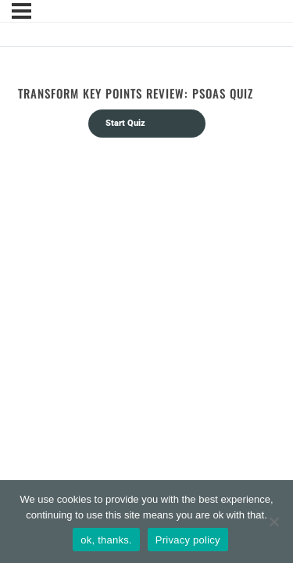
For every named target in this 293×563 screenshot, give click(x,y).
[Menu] (21, 11)
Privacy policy (187, 540)
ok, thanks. (106, 540)
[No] (273, 521)
